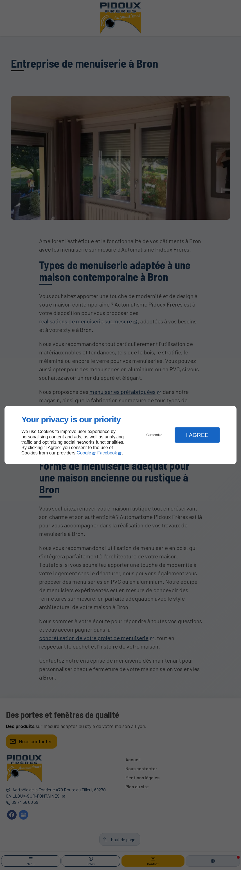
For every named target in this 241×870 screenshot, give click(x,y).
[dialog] (120, 435)
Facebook (107, 452)
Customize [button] (155, 435)
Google (84, 452)
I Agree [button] (197, 435)
